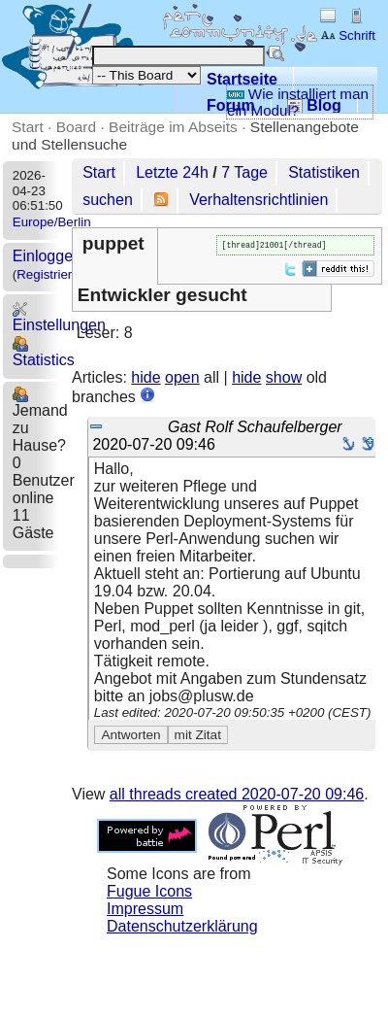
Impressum (145, 910)
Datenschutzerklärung (182, 928)
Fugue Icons (149, 893)
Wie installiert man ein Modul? (298, 102)
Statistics (44, 352)
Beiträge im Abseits (173, 127)
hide (145, 379)
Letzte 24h (172, 172)
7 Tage (244, 172)
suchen (107, 199)
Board (76, 127)
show (284, 379)
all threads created (237, 796)
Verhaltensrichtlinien (258, 199)
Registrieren (51, 274)
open (182, 379)
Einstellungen (59, 317)
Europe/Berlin (52, 222)
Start (28, 127)
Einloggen (47, 256)
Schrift (347, 35)
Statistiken (324, 172)
